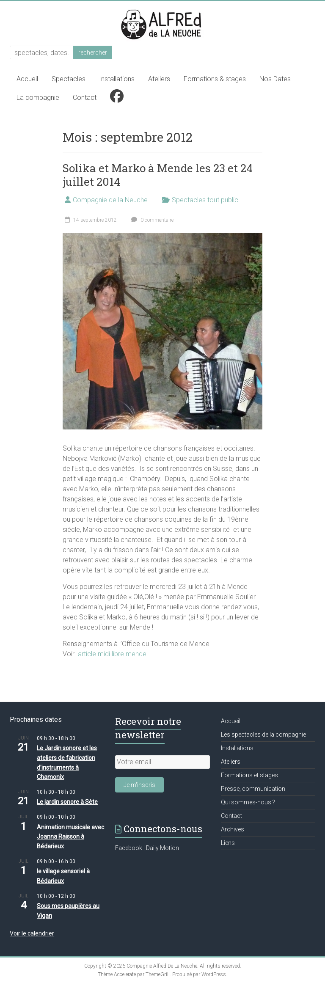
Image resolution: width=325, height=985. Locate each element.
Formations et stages (249, 775)
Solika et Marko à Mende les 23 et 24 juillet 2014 (158, 175)
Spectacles (68, 79)
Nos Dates (275, 79)
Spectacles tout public (205, 200)
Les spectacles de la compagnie (263, 734)
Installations (117, 79)
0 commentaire (151, 220)
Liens (228, 842)
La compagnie (38, 98)
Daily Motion (162, 848)
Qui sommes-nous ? (248, 802)
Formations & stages (215, 79)
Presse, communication (253, 788)
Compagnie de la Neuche (110, 200)
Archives (232, 829)
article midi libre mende (112, 654)
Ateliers (159, 79)
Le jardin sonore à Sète (67, 801)
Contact (84, 98)
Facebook (128, 848)
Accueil (27, 79)
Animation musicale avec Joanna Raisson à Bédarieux (70, 837)
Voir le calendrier (32, 933)
